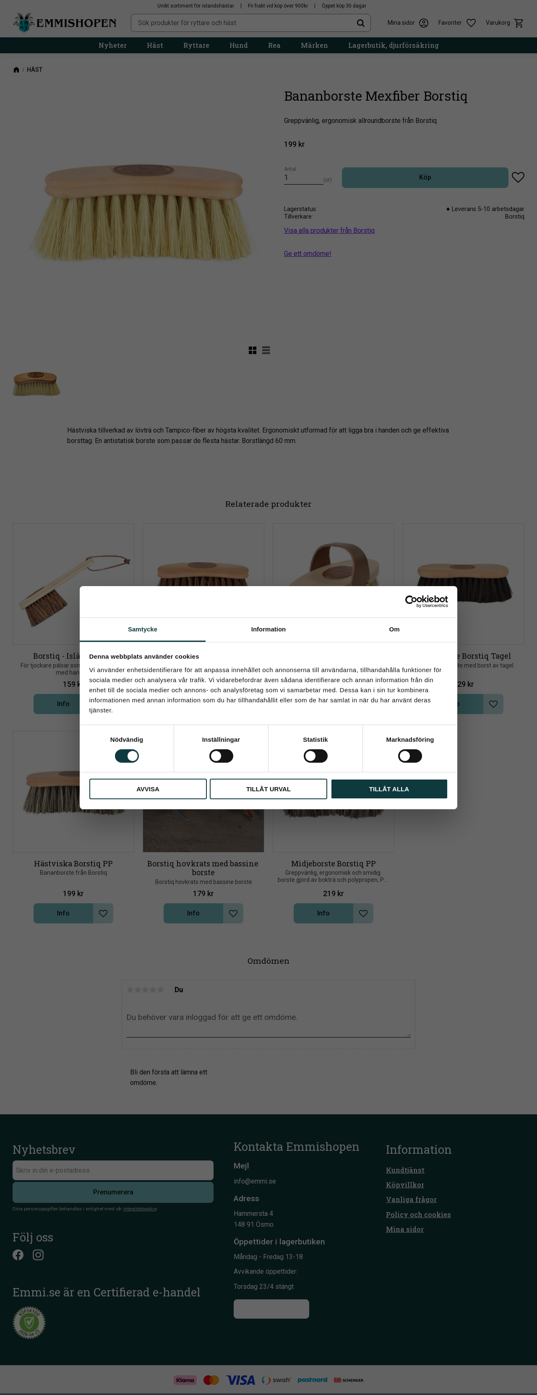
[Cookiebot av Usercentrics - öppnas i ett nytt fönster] (411, 601)
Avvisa (147, 789)
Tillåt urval (268, 789)
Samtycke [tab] (142, 628)
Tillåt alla (389, 789)
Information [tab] (268, 628)
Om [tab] (394, 628)
